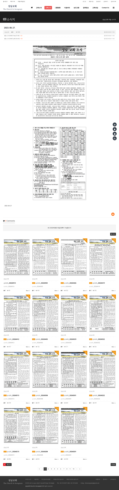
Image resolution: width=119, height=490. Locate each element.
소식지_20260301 (68, 395)
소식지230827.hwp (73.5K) (59, 36)
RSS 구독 (12, 1)
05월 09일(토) (21, 1)
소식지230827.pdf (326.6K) (59, 39)
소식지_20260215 (11, 452)
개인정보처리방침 (45, 479)
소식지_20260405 (40, 339)
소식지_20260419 (97, 283)
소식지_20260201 (68, 452)
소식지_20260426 (68, 283)
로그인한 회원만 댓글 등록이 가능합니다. (59, 228)
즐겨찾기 (5, 1)
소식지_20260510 (10, 283)
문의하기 (105, 479)
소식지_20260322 (97, 339)
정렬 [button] (113, 464)
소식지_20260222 (97, 395)
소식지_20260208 (40, 452)
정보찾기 (98, 1)
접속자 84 (113, 1)
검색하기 (106, 1)
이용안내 (98, 479)
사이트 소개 (28, 479)
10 (73, 469)
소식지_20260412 (11, 339)
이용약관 (36, 479)
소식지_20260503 (40, 283)
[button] (113, 234)
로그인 (84, 1)
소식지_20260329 (68, 339)
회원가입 (91, 1)
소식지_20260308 (40, 395)
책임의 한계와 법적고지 (72, 479)
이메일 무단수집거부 (58, 479)
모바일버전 (113, 479)
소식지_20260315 (11, 395)
